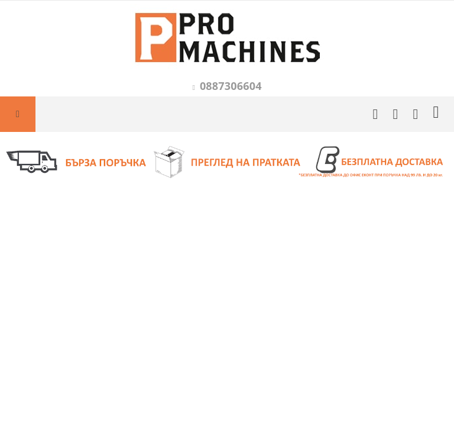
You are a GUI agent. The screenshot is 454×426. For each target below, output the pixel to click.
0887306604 (231, 86)
